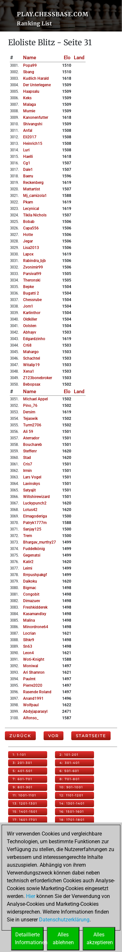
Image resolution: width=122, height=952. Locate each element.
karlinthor (31, 312)
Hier (30, 896)
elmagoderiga (35, 516)
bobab (28, 221)
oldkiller (30, 319)
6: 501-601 (69, 771)
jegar (28, 241)
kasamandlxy (34, 614)
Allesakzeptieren (100, 938)
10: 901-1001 (71, 787)
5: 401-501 (23, 771)
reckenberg (33, 182)
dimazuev (31, 601)
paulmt (29, 679)
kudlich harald (36, 78)
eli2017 (29, 137)
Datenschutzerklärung (64, 920)
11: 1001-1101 (24, 795)
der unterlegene (37, 85)
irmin (27, 470)
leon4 (28, 653)
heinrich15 (32, 143)
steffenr (30, 451)
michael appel (35, 399)
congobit (31, 594)
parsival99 (32, 273)
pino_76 (30, 405)
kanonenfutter (35, 117)
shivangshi (32, 124)
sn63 (27, 646)
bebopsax (31, 384)
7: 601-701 (22, 779)
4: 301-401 (70, 763)
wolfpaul (31, 705)
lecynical (31, 208)
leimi (27, 568)
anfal (27, 130)
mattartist (31, 189)
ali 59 (28, 431)
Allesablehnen (63, 938)
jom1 (28, 306)
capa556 (31, 228)
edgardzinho (34, 339)
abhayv (29, 332)
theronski (31, 280)
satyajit (29, 490)
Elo (67, 58)
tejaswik (30, 418)
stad (27, 457)
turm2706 (32, 425)
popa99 (30, 65)
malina (29, 620)
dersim (29, 412)
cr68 (27, 345)
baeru (28, 176)
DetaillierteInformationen (29, 938)
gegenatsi (31, 555)
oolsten (29, 326)
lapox (28, 254)
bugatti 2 (31, 293)
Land (79, 58)
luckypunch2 (35, 503)
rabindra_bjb (34, 260)
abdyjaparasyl (35, 711)
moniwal (30, 666)
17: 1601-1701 (25, 819)
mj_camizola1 (35, 195)
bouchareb (32, 444)
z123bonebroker (37, 378)
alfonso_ (30, 718)
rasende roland (37, 692)
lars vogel (32, 477)
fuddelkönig (34, 548)
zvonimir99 (33, 267)
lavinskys (31, 483)
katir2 (28, 561)
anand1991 (33, 698)
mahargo (31, 352)
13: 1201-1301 (25, 803)
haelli (28, 156)
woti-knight (33, 659)
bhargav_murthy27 (39, 542)
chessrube (32, 299)
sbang (28, 72)
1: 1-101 (19, 754)
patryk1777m (35, 522)
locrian (29, 633)
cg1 (26, 163)
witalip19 (31, 365)
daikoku (30, 581)
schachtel (31, 358)
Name (29, 58)
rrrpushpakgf (35, 575)
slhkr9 (28, 640)
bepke (28, 286)
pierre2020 (32, 685)
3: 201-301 (22, 763)
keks (27, 98)
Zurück (20, 735)
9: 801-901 (23, 787)
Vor (53, 735)
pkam (28, 202)
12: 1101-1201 (71, 795)
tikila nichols (35, 215)
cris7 (27, 464)
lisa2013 (31, 247)
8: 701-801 (70, 779)
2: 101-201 (69, 754)
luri (26, 150)
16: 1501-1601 (72, 811)
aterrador (31, 438)
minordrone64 (35, 627)
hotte (28, 234)
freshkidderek (35, 607)
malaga (29, 104)
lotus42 (30, 509)
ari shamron (34, 672)
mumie (29, 111)
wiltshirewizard (36, 496)
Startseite (91, 735)
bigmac (29, 588)
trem (27, 535)
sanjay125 (32, 529)
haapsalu (31, 91)
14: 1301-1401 (72, 803)
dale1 (28, 169)
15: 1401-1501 (25, 811)
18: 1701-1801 (72, 819)
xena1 (28, 371)
